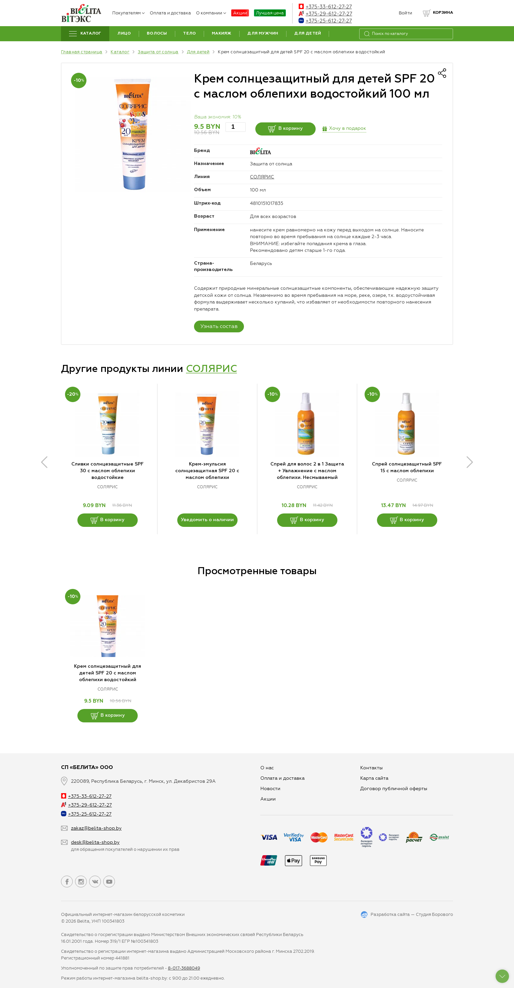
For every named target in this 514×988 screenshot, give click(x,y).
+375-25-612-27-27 (325, 21)
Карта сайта (374, 778)
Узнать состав (219, 326)
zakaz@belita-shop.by (96, 828)
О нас (267, 768)
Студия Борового (434, 914)
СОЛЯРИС (262, 177)
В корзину (285, 128)
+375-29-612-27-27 (325, 14)
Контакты (371, 768)
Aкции (268, 799)
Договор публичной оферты (393, 788)
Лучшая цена (270, 12)
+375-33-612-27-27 (325, 7)
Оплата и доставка (170, 12)
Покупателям (128, 12)
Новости (270, 788)
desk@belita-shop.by (95, 842)
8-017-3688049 (184, 968)
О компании (211, 12)
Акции (240, 12)
